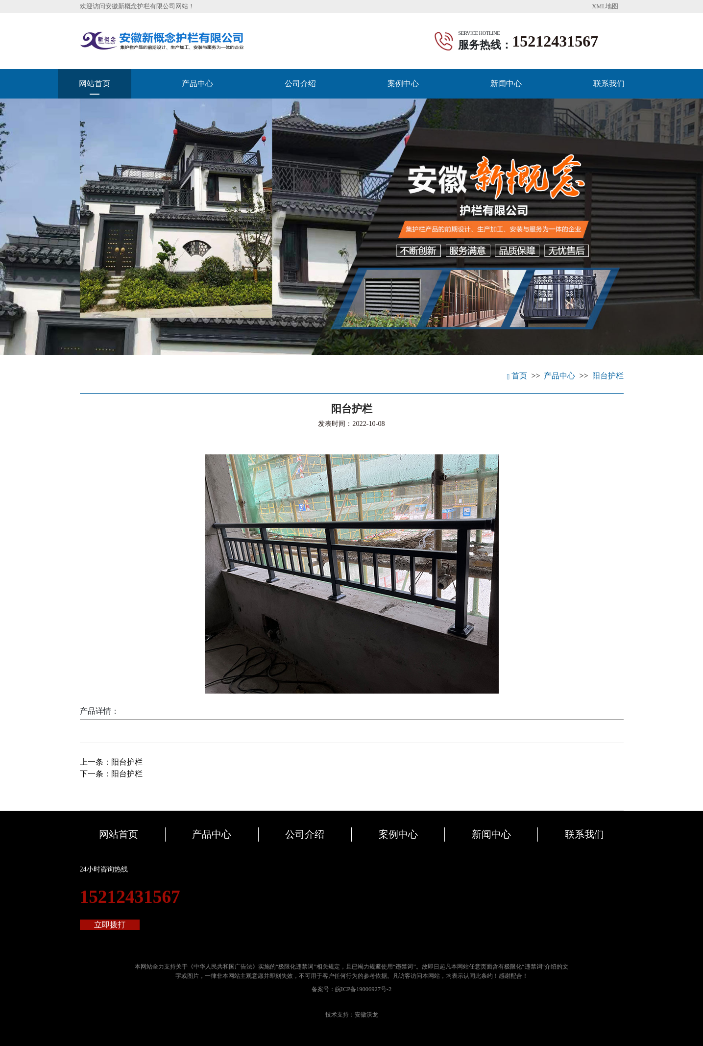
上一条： (111, 762)
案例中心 (403, 83)
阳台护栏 (608, 376)
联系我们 (609, 83)
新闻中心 (506, 83)
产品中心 (197, 83)
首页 (517, 376)
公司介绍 (300, 83)
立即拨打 (109, 925)
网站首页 (94, 83)
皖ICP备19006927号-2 (363, 989)
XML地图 (605, 6)
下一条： (111, 774)
